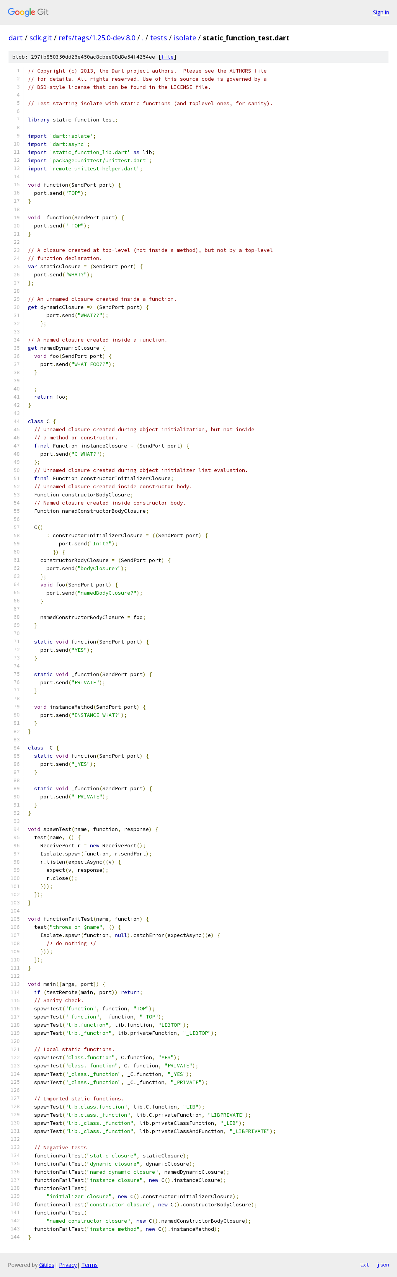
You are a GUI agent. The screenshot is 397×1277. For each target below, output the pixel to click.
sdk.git (40, 37)
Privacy (68, 1264)
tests (158, 37)
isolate (185, 37)
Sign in (381, 12)
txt (364, 1264)
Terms (89, 1264)
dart (16, 37)
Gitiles (46, 1264)
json (383, 1264)
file (167, 57)
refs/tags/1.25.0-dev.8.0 (97, 37)
